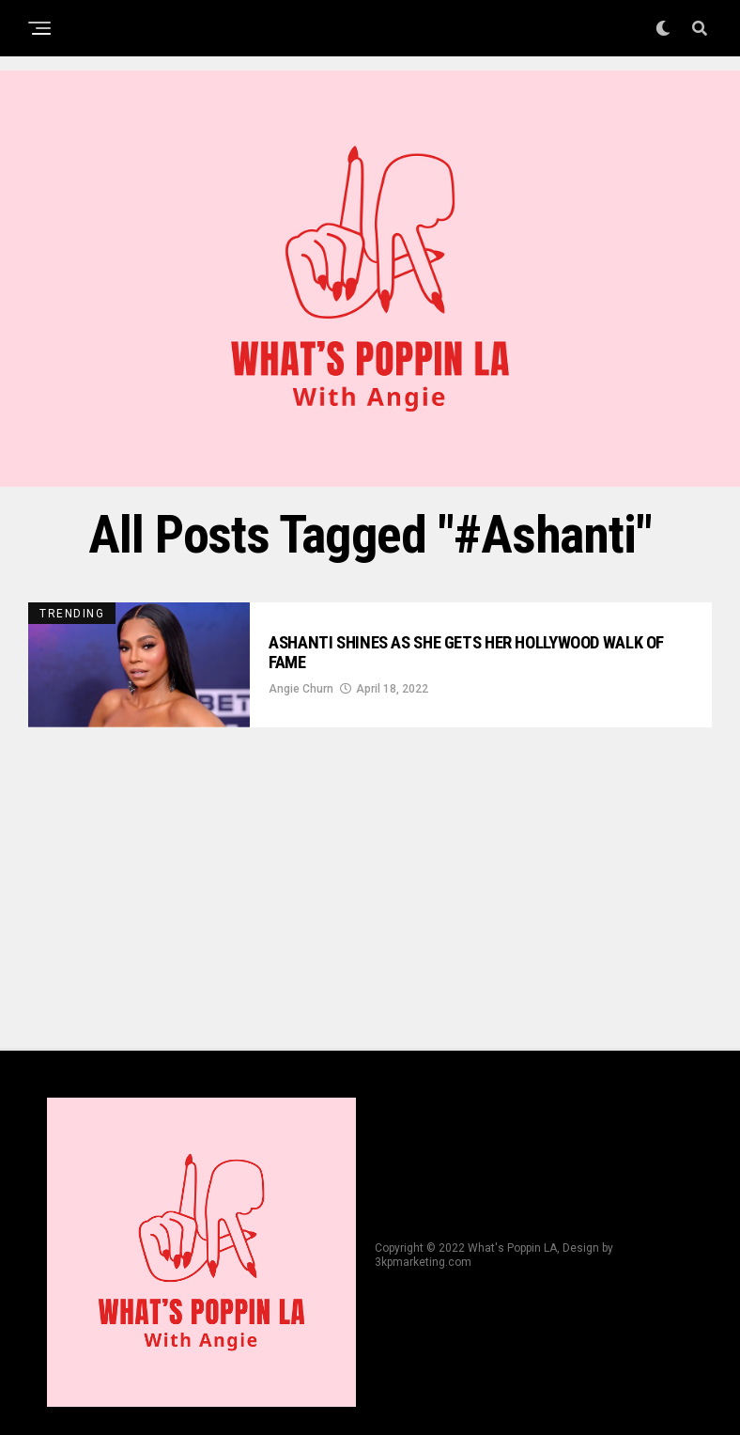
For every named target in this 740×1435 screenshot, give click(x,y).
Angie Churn (301, 692)
